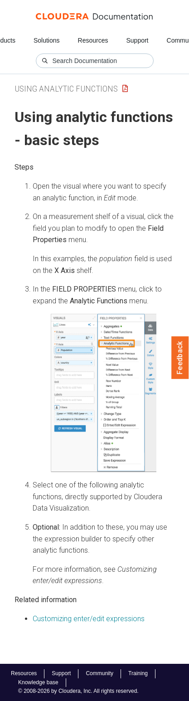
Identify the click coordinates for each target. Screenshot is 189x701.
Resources (93, 40)
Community (99, 673)
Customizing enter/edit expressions (89, 618)
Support (137, 40)
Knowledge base (38, 682)
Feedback (180, 358)
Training (138, 673)
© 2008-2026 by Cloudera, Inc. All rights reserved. (78, 691)
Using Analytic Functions (66, 88)
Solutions (47, 40)
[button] (103, 393)
